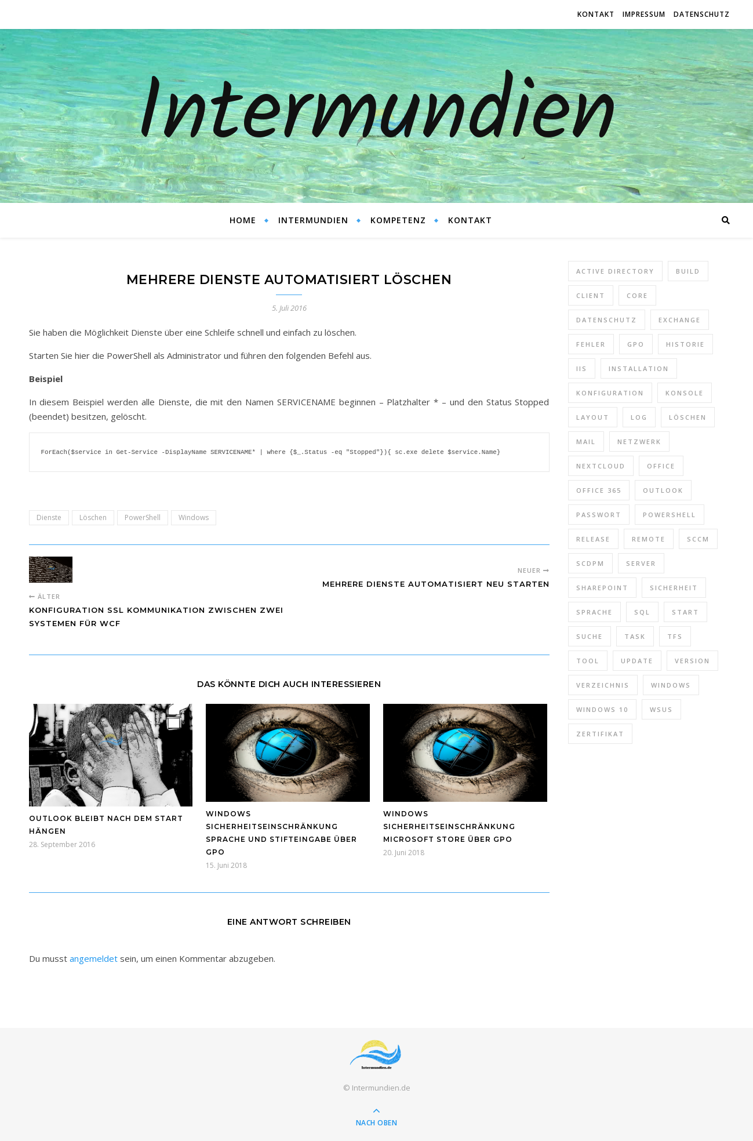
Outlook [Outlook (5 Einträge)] (663, 490)
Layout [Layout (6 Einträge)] (592, 417)
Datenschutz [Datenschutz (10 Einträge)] (606, 319)
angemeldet (94, 958)
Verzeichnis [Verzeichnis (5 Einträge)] (603, 685)
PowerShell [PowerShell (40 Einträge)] (669, 514)
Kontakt (595, 14)
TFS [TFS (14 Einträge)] (675, 636)
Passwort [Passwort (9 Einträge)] (598, 514)
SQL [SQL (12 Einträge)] (642, 612)
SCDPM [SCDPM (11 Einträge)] (590, 563)
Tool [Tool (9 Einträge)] (587, 660)
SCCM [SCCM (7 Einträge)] (698, 539)
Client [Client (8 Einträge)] (590, 295)
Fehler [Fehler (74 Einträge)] (591, 344)
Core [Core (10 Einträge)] (637, 295)
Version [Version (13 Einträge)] (692, 660)
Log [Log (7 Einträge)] (639, 417)
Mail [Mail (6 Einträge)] (586, 441)
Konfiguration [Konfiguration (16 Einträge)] (610, 392)
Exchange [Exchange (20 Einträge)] (680, 319)
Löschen (93, 517)
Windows (194, 517)
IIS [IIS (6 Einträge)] (581, 368)
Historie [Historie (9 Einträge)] (685, 344)
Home (243, 220)
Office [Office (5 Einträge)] (661, 466)
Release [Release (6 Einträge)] (593, 539)
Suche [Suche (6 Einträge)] (589, 636)
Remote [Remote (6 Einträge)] (648, 539)
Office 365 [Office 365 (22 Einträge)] (598, 490)
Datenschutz (702, 14)
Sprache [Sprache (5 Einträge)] (594, 612)
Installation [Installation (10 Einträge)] (639, 368)
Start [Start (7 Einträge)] (685, 612)
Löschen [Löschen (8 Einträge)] (688, 417)
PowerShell (143, 517)
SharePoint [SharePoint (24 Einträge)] (602, 587)
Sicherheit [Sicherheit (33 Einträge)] (674, 587)
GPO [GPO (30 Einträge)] (636, 344)
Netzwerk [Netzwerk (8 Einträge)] (639, 441)
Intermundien (376, 115)
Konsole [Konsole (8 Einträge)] (684, 392)
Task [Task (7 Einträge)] (635, 636)
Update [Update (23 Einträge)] (637, 660)
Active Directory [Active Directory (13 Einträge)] (615, 271)
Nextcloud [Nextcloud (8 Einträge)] (600, 466)
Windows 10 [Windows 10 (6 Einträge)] (602, 709)
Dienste (49, 517)
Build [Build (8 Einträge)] (688, 271)
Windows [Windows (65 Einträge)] (671, 685)
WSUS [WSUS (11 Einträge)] (661, 709)
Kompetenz (398, 220)
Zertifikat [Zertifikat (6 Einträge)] (600, 733)
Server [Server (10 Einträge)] (641, 563)
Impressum (644, 14)
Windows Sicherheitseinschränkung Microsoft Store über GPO (449, 826)
